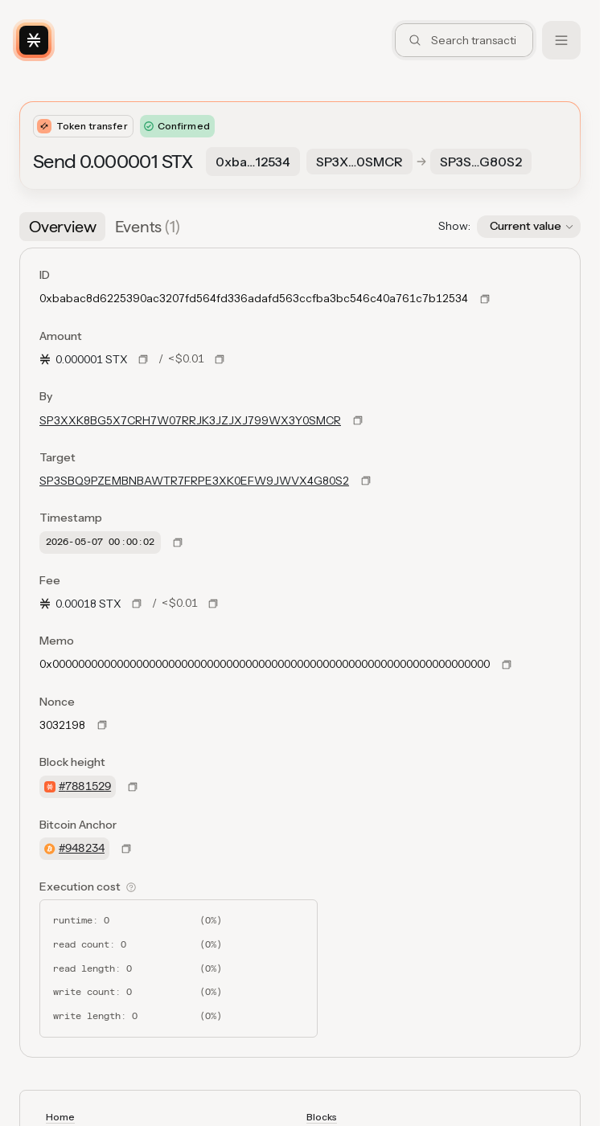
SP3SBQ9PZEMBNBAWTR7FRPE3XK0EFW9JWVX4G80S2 (194, 480)
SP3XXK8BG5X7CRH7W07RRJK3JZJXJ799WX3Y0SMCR (190, 420)
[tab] (62, 226)
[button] (529, 226)
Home (60, 1117)
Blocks (321, 1117)
